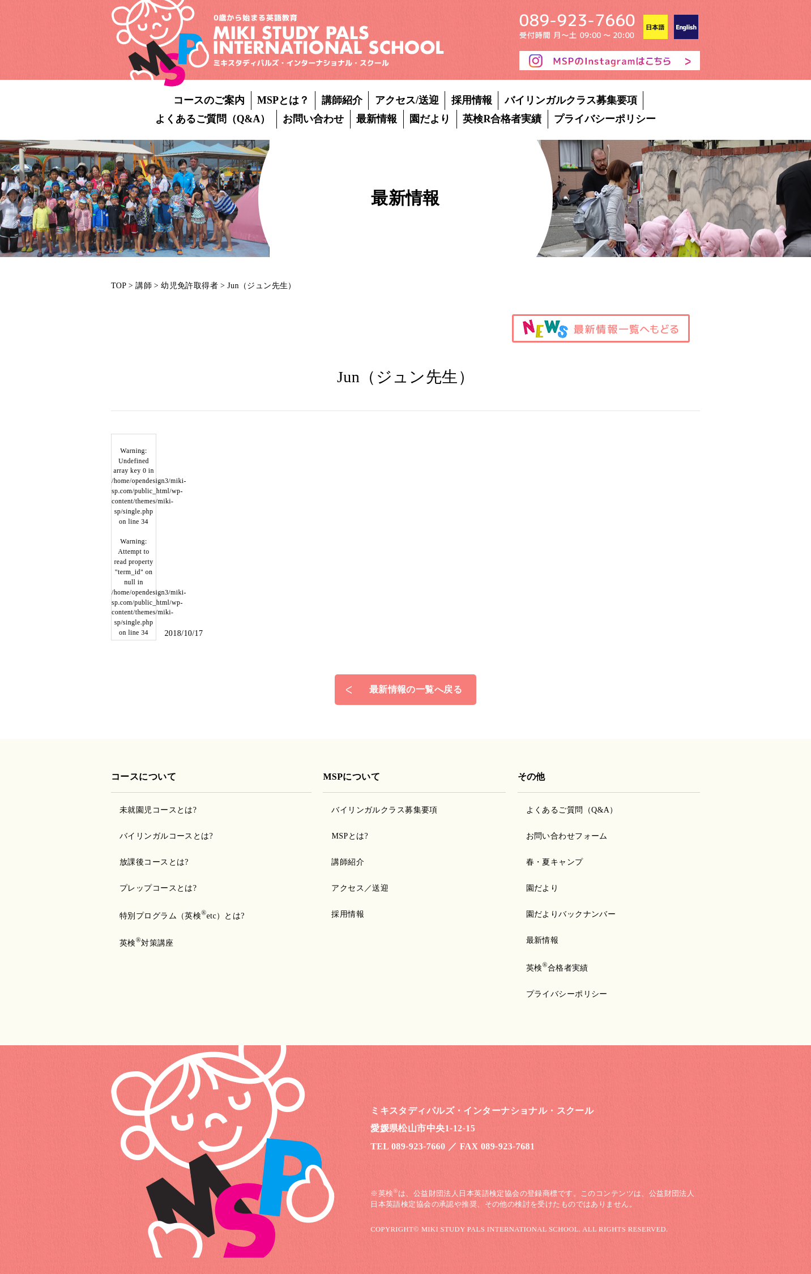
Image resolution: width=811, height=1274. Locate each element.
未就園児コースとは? (158, 810)
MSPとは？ (283, 100)
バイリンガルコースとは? (166, 836)
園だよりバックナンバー (571, 914)
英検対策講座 (146, 943)
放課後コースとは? (154, 862)
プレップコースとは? (158, 888)
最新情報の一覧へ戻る (415, 689)
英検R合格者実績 (502, 119)
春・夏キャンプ (554, 862)
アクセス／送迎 (360, 888)
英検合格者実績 (557, 968)
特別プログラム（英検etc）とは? (182, 916)
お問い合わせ (313, 119)
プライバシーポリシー (605, 119)
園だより (429, 119)
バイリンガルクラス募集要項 (571, 100)
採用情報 (471, 100)
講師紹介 (342, 100)
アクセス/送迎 (407, 100)
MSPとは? (349, 836)
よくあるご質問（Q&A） (213, 119)
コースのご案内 (209, 100)
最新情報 (376, 119)
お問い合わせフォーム (567, 836)
